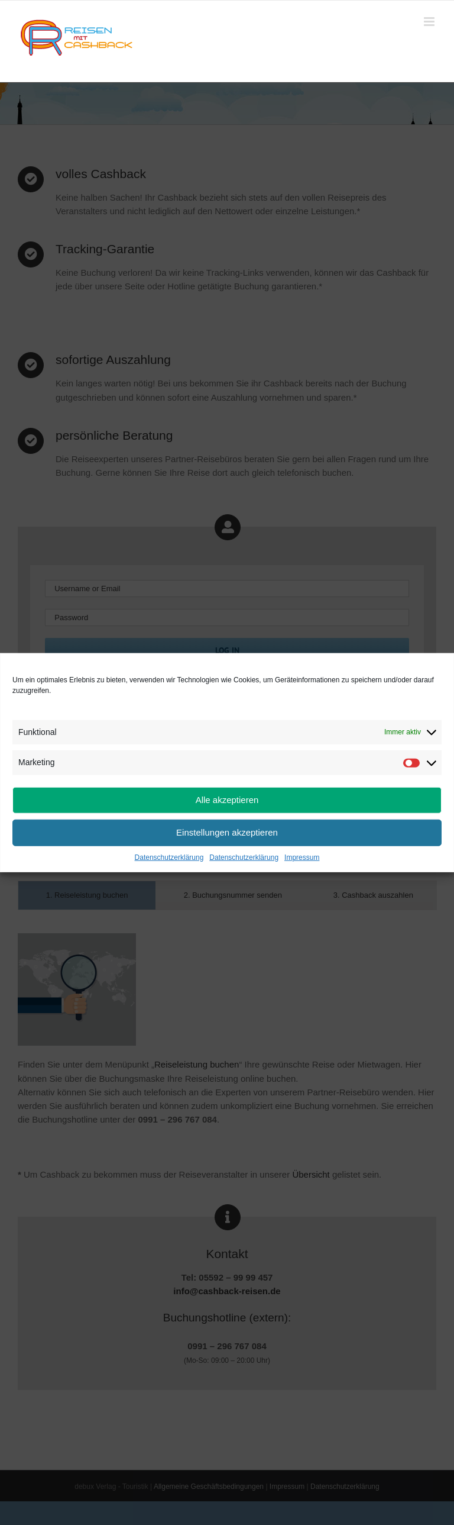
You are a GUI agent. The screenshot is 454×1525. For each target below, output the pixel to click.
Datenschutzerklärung (169, 857)
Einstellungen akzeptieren (227, 832)
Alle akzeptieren (227, 800)
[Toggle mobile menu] (430, 21)
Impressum (301, 857)
